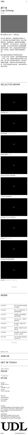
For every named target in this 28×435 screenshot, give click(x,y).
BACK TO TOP (4, 351)
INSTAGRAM (4, 399)
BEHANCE (4, 401)
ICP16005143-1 (20, 433)
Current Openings (5, 391)
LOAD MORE (14, 286)
